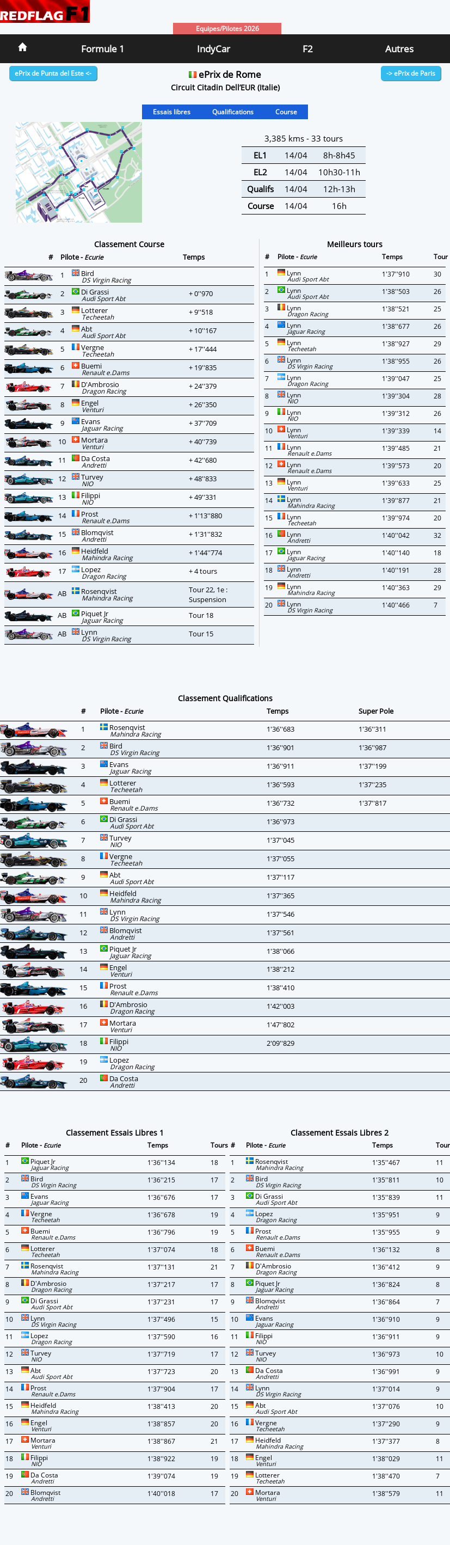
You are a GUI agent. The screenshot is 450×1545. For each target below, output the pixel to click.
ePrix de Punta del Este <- (53, 73)
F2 (308, 48)
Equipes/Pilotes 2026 (227, 28)
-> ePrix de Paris (410, 73)
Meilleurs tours (355, 244)
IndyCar (213, 48)
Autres (399, 48)
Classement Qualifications (225, 698)
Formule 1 (103, 48)
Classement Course (129, 244)
